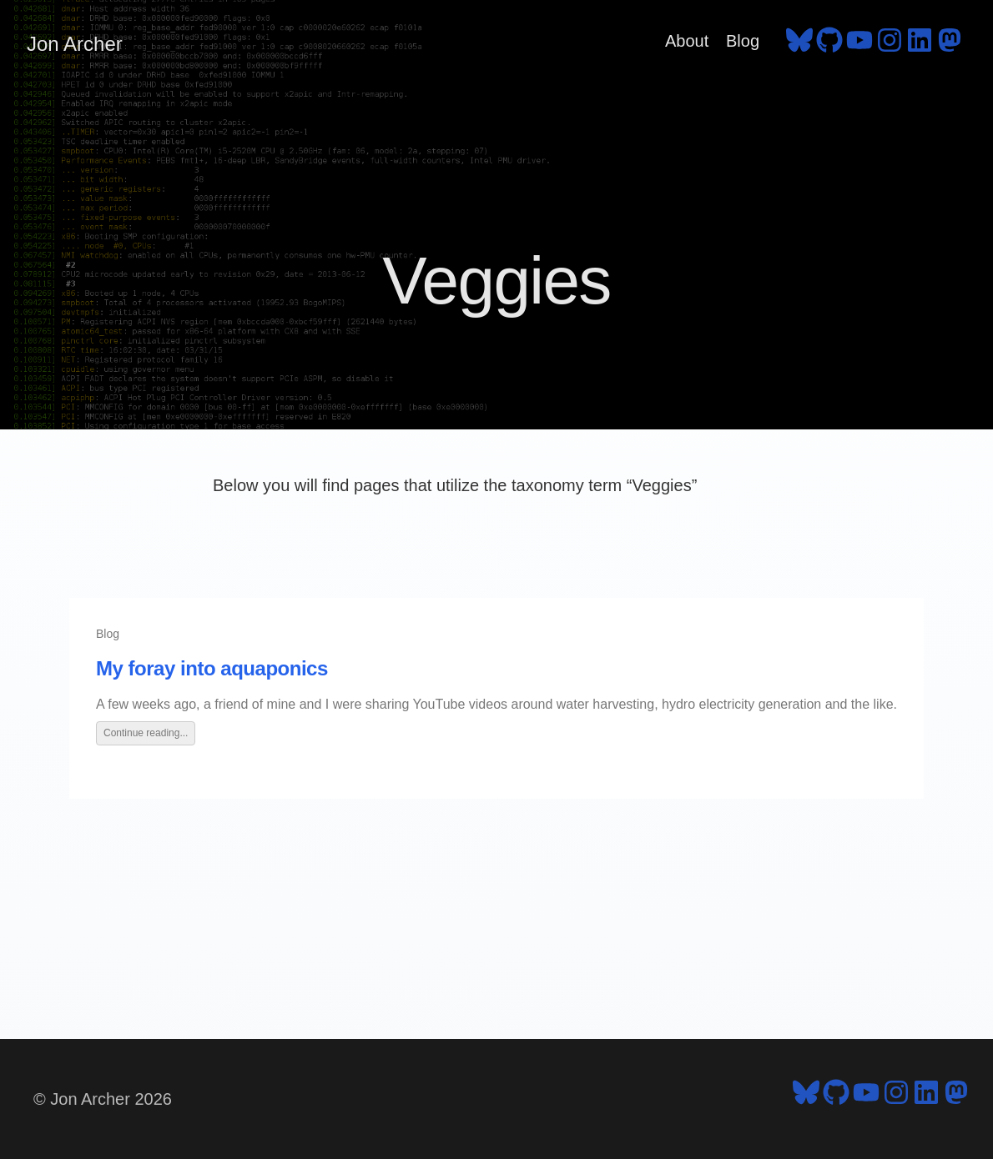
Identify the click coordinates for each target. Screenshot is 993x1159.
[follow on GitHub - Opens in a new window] (829, 44)
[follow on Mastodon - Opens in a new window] (949, 44)
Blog (742, 41)
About (686, 41)
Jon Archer (75, 44)
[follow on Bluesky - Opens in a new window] (799, 44)
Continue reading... (145, 733)
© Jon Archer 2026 (102, 1099)
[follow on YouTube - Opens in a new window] (859, 44)
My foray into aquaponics (212, 668)
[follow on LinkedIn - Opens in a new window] (919, 44)
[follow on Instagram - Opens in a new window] (889, 44)
